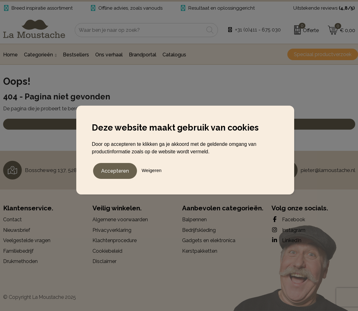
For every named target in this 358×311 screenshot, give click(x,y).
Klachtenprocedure (114, 240)
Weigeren (152, 169)
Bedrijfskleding (199, 230)
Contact (12, 219)
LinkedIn (286, 240)
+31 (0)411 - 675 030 (258, 30)
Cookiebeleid (107, 251)
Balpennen (194, 219)
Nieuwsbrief (16, 230)
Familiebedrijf (18, 251)
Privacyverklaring (111, 230)
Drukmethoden (20, 261)
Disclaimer (104, 261)
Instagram (288, 230)
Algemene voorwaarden (120, 219)
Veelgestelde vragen (26, 240)
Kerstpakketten (199, 251)
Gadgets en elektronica (208, 240)
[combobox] (139, 30)
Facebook (288, 219)
